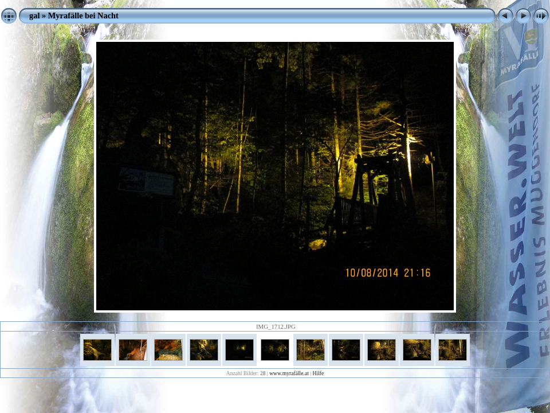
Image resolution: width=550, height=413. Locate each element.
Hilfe (318, 373)
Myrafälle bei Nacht (83, 15)
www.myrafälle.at (289, 373)
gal (34, 15)
